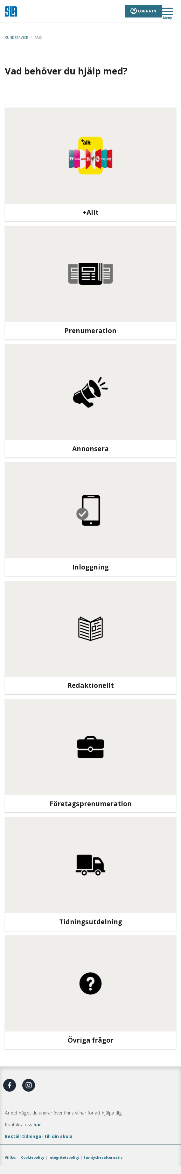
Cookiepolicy (32, 1157)
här (37, 1125)
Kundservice (16, 37)
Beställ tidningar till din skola (39, 1136)
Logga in (147, 11)
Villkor (11, 1157)
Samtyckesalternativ (102, 1157)
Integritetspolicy (63, 1157)
